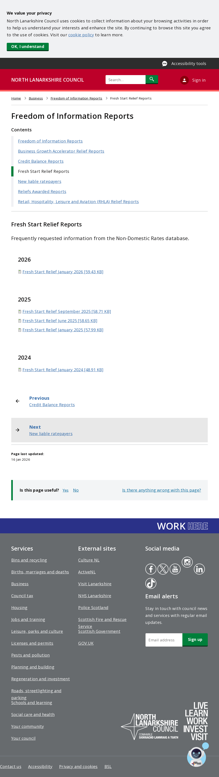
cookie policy (81, 34)
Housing (19, 607)
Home (16, 98)
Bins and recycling (29, 560)
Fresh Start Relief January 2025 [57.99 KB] (63, 329)
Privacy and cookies (78, 766)
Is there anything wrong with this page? (161, 490)
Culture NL (89, 560)
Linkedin (198, 570)
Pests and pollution (30, 655)
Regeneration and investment (40, 679)
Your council (23, 738)
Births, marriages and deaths (40, 572)
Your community (27, 726)
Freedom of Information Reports (76, 98)
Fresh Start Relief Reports (43, 171)
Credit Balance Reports (41, 161)
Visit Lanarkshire (94, 583)
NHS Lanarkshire (94, 595)
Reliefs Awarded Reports (42, 191)
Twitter (162, 570)
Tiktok (150, 584)
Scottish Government (99, 631)
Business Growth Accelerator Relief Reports (61, 151)
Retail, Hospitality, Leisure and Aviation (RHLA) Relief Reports (78, 201)
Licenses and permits (32, 643)
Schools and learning (31, 702)
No (76, 490)
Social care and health (33, 714)
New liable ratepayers (39, 181)
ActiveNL (86, 572)
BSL (108, 766)
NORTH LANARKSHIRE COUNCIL (47, 80)
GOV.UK (85, 643)
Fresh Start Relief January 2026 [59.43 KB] (63, 271)
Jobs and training (28, 619)
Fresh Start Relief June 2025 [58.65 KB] (59, 320)
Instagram (187, 563)
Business (36, 98)
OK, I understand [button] (27, 46)
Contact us (10, 766)
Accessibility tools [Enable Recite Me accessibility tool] (188, 63)
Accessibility (40, 766)
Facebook (151, 570)
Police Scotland (93, 607)
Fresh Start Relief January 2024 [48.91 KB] (63, 369)
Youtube (174, 570)
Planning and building (32, 667)
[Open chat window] (198, 754)
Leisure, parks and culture (37, 631)
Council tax (22, 595)
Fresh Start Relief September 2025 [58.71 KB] (66, 311)
